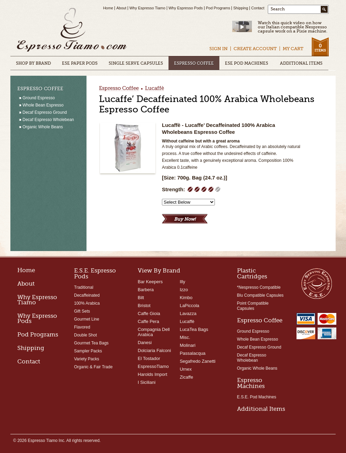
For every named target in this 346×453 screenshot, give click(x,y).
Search (278, 9)
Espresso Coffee (119, 88)
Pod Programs (218, 8)
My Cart (293, 48)
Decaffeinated (87, 295)
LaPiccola (189, 305)
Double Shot (85, 335)
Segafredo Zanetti (197, 361)
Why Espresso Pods (186, 8)
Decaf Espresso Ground (259, 347)
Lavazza (188, 313)
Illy (182, 281)
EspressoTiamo (153, 366)
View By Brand (159, 270)
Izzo (184, 289)
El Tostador (149, 358)
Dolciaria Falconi (154, 350)
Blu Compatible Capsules (260, 295)
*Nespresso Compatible (259, 287)
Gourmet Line (86, 319)
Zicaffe (186, 377)
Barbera (146, 289)
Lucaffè (154, 88)
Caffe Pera (148, 321)
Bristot (144, 305)
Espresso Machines (251, 383)
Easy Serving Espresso (317, 283)
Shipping (240, 8)
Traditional (83, 287)
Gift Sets (82, 311)
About (121, 8)
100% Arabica (87, 303)
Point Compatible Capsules (252, 306)
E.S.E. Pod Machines (256, 397)
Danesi (145, 342)
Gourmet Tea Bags (91, 343)
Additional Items (261, 409)
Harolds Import (152, 374)
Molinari (187, 345)
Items (320, 47)
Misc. (185, 337)
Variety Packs (86, 359)
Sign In (218, 48)
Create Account (255, 48)
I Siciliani (146, 382)
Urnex (186, 369)
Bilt (141, 297)
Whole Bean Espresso (257, 339)
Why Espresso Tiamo (147, 8)
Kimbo (186, 297)
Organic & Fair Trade (93, 366)
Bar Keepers (150, 281)
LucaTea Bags (194, 329)
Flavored (82, 327)
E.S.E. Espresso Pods (95, 273)
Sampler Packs (88, 351)
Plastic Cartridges (252, 273)
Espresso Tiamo (72, 30)
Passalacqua (192, 353)
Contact (257, 8)
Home (108, 8)
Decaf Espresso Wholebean (251, 358)
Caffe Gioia (149, 313)
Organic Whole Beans (257, 368)
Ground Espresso (253, 331)
